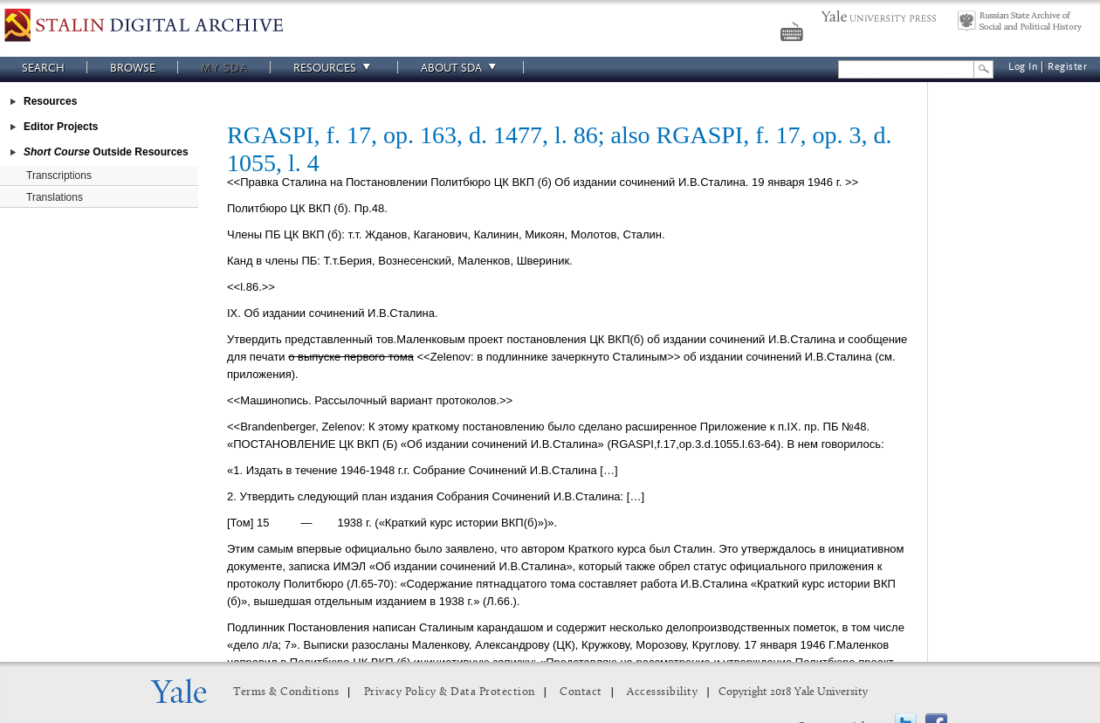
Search (43, 67)
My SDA (224, 67)
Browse (132, 67)
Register (1067, 66)
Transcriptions (59, 175)
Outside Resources (106, 152)
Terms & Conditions (286, 692)
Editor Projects (61, 126)
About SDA (461, 67)
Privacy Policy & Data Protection (449, 692)
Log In (1022, 66)
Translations (54, 197)
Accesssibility (662, 692)
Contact (581, 692)
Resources (334, 67)
